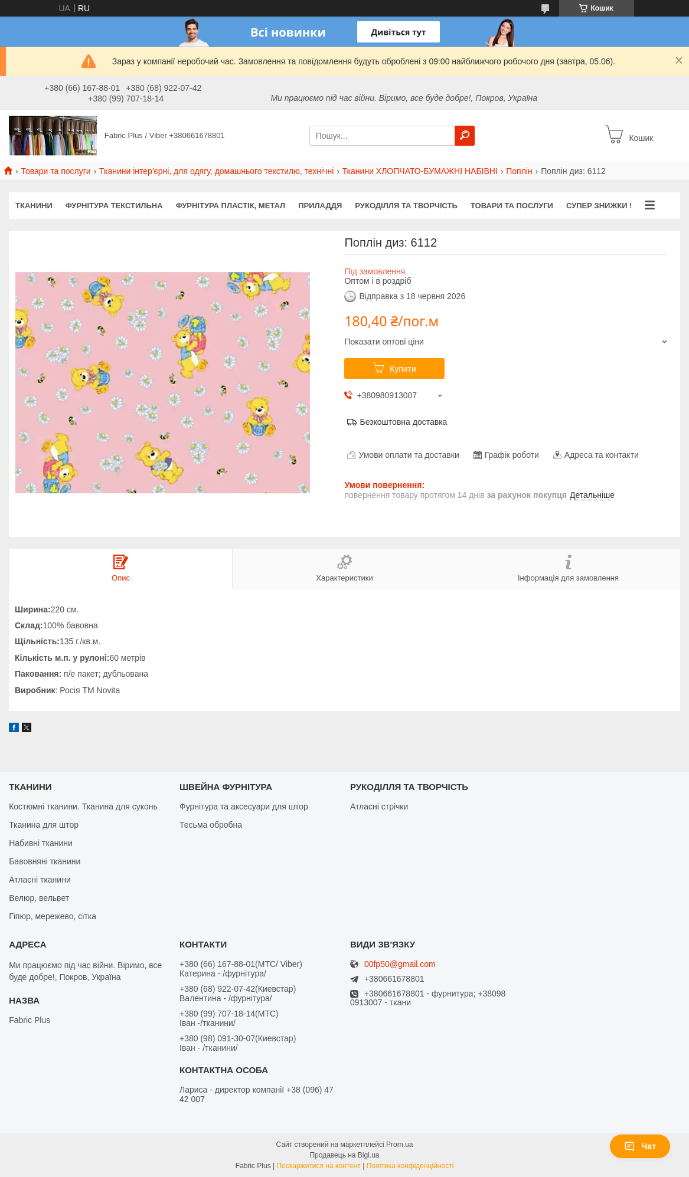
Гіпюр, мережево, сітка (52, 916)
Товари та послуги (55, 171)
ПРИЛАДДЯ (320, 205)
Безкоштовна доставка (403, 422)
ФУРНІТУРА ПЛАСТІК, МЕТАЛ (231, 205)
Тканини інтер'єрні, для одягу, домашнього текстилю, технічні (216, 171)
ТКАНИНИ (34, 205)
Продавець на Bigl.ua (344, 1155)
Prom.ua (399, 1144)
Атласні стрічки (379, 806)
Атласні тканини (40, 879)
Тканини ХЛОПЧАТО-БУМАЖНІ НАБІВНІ (420, 171)
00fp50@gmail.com (400, 964)
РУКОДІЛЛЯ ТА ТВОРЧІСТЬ (406, 205)
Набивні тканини (41, 843)
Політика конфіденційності (410, 1166)
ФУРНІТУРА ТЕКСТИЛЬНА (114, 205)
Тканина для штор (44, 825)
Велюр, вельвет (39, 898)
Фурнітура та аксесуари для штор (243, 806)
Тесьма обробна (210, 825)
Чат (640, 1146)
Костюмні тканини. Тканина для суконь (83, 806)
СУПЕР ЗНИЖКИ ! (599, 205)
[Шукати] (465, 136)
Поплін (519, 171)
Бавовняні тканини (44, 861)
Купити (403, 368)
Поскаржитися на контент (318, 1166)
